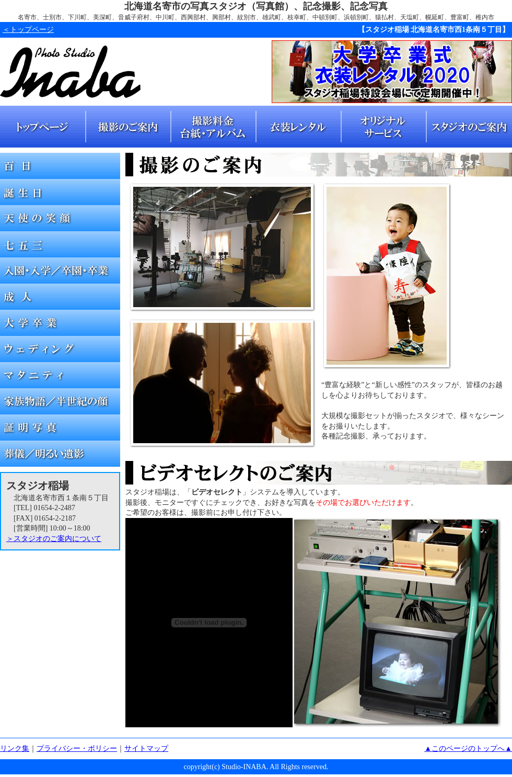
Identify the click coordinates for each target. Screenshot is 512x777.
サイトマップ (146, 748)
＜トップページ (28, 29)
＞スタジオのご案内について (53, 539)
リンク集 (14, 748)
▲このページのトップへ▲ (468, 748)
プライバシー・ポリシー (77, 748)
